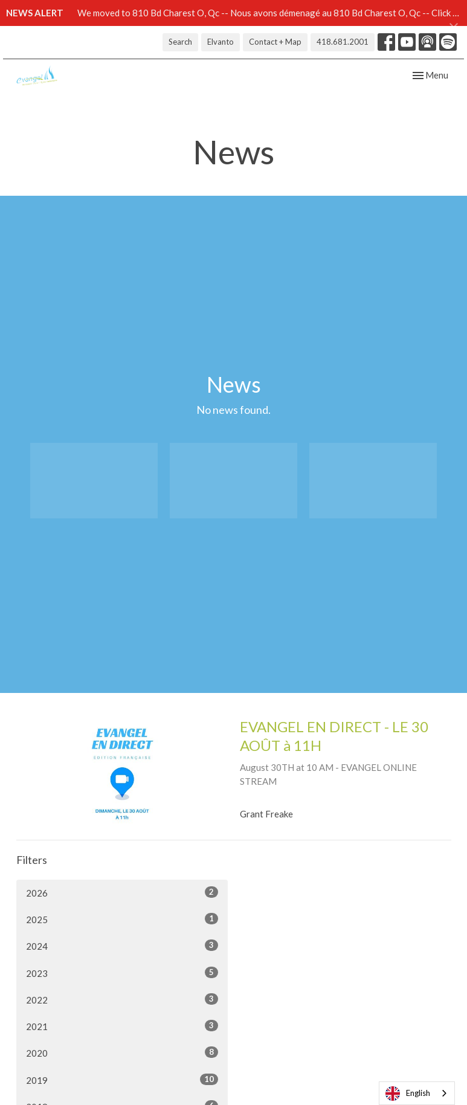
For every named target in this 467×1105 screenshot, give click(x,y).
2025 (122, 919)
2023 (122, 973)
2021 (122, 1026)
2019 (122, 1080)
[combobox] (417, 1093)
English (407, 1093)
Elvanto (220, 42)
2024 (122, 945)
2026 (122, 892)
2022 (122, 999)
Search (180, 42)
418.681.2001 (343, 42)
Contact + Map (275, 42)
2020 (122, 1052)
